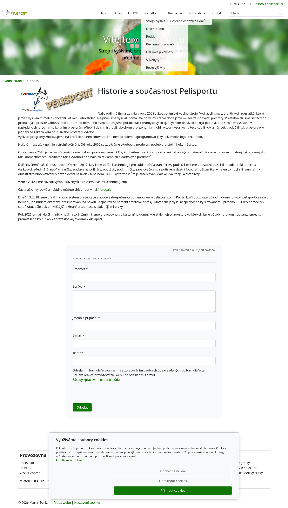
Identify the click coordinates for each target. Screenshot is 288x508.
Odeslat (82, 407)
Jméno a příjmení (86, 318)
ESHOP (133, 13)
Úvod (103, 13)
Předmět (80, 269)
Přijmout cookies (213, 490)
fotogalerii (106, 189)
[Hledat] (280, 13)
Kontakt (217, 13)
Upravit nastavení (135, 490)
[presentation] (102, 392)
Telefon (78, 353)
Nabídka (153, 13)
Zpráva (79, 286)
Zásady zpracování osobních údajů (98, 380)
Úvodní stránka (13, 81)
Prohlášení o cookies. (69, 480)
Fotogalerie (197, 13)
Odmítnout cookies (174, 490)
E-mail (78, 335)
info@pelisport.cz (270, 4)
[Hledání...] (253, 13)
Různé (175, 13)
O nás (117, 13)
